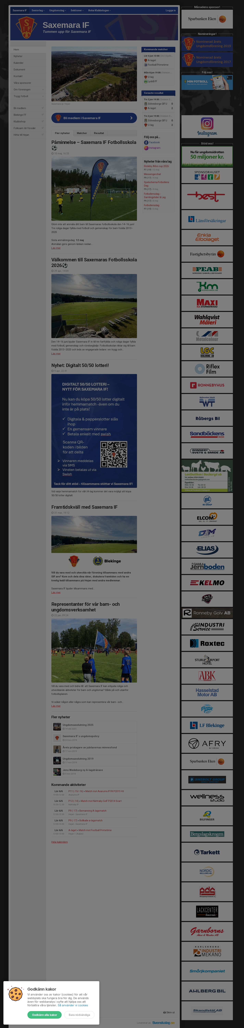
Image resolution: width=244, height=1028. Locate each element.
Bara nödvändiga (79, 1015)
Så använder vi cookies (73, 1005)
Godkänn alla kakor (44, 1015)
